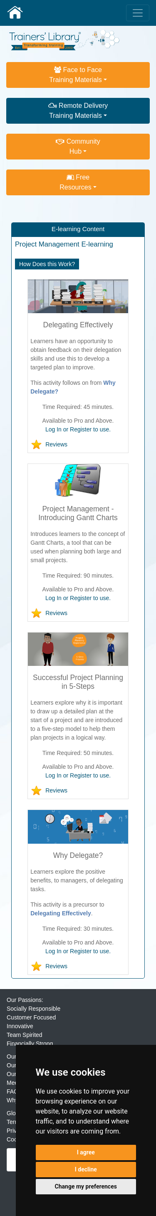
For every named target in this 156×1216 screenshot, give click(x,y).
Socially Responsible (33, 1008)
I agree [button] (86, 1152)
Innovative (20, 1026)
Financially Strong (30, 1043)
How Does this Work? (47, 264)
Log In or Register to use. (78, 429)
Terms (14, 1122)
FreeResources (75, 182)
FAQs (14, 1091)
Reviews (56, 444)
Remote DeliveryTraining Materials (78, 110)
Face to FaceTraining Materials (75, 74)
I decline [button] (86, 1169)
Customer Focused (31, 1017)
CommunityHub (78, 146)
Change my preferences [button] (86, 1186)
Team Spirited (24, 1035)
